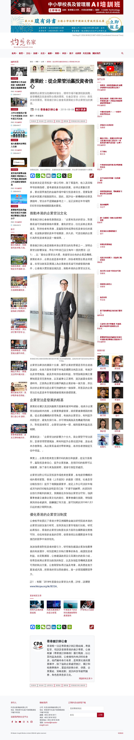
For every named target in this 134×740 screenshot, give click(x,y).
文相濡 (112, 247)
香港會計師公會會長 (78, 121)
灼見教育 (14, 109)
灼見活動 (87, 53)
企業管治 (50, 121)
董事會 (66, 121)
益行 (112, 236)
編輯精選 (113, 315)
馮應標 (112, 130)
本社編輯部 (18, 91)
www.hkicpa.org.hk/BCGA (43, 586)
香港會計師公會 (49, 109)
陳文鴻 (112, 154)
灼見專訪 (14, 78)
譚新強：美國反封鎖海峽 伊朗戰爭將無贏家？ (19, 311)
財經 (35, 53)
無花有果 (113, 297)
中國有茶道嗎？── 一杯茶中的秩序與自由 (116, 114)
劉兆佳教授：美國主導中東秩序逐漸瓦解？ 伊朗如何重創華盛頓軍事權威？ (116, 103)
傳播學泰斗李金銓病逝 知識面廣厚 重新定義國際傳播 (18, 85)
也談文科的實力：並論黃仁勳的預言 (116, 260)
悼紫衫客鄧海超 (116, 244)
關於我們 (96, 53)
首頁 (31, 62)
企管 (42, 62)
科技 (64, 53)
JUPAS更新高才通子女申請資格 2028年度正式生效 (19, 116)
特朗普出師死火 (116, 284)
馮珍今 (112, 119)
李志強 (112, 300)
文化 (28, 53)
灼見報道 (14, 206)
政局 (14, 53)
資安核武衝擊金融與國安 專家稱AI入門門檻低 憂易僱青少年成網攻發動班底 (19, 179)
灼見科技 (14, 169)
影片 (71, 53)
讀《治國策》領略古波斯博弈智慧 (116, 220)
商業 (57, 53)
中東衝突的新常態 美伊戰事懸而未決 (116, 167)
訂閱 (100, 715)
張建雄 (112, 275)
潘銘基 (112, 264)
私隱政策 (120, 733)
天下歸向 (113, 152)
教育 (21, 53)
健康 (50, 53)
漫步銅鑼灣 (114, 205)
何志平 (112, 172)
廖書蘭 (112, 183)
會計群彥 (81, 109)
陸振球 (112, 225)
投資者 (33, 121)
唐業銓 (58, 121)
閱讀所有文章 (85, 678)
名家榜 (78, 53)
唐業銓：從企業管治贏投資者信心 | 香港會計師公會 (63, 62)
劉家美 (112, 331)
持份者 (41, 121)
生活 (42, 53)
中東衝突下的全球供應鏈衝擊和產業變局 (71, 610)
